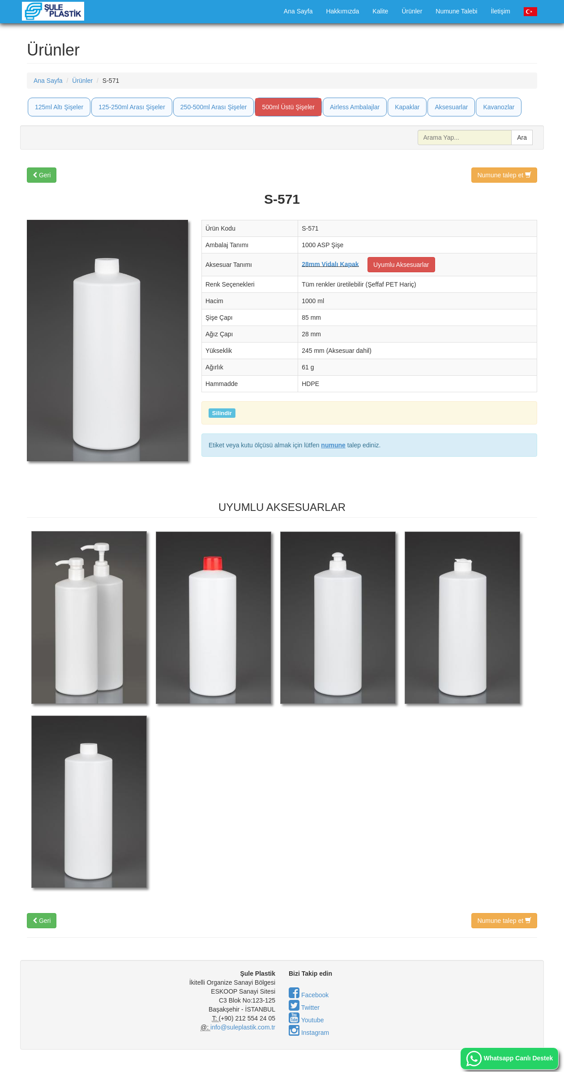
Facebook (309, 995)
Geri (42, 175)
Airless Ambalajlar (355, 107)
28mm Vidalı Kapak (330, 263)
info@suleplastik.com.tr (242, 1027)
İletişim (500, 11)
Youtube (306, 1020)
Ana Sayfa (298, 11)
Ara (522, 137)
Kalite (380, 11)
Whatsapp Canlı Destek (509, 1059)
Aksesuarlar (451, 107)
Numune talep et (504, 175)
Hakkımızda (342, 11)
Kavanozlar (498, 107)
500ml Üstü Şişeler (288, 107)
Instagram (309, 1032)
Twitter (304, 1007)
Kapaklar (407, 107)
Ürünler (412, 11)
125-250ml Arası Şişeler (131, 107)
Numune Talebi (456, 11)
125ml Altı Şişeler (59, 107)
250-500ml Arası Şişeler (213, 107)
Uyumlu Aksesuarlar (401, 264)
